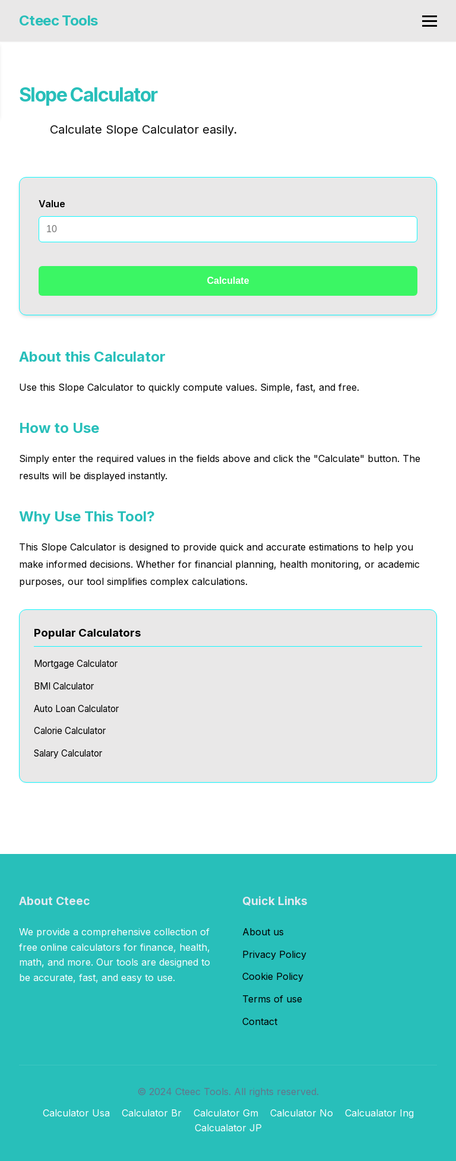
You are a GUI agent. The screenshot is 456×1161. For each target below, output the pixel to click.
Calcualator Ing (379, 1113)
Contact (259, 1021)
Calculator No (301, 1113)
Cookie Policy (272, 976)
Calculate (228, 281)
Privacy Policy (274, 954)
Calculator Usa (76, 1113)
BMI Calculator (64, 686)
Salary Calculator (68, 753)
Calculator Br (152, 1113)
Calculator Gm (226, 1113)
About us (263, 932)
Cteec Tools (58, 20)
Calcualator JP (228, 1128)
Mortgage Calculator (76, 663)
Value (52, 204)
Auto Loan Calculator (76, 708)
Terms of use (272, 999)
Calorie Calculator (70, 730)
